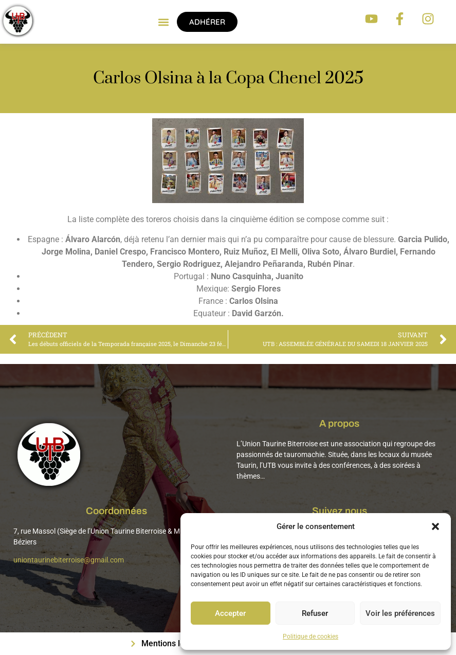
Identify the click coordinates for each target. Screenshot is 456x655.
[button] (435, 526)
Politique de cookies (310, 636)
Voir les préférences (400, 613)
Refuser (315, 613)
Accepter (230, 613)
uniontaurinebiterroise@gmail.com (68, 560)
